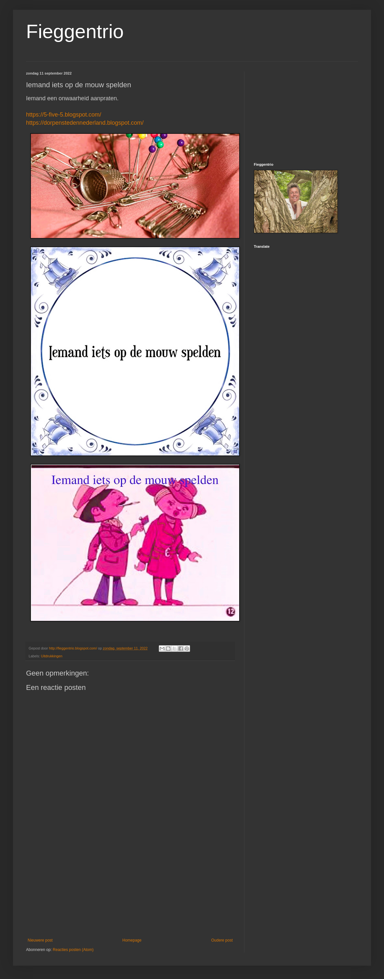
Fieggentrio (75, 31)
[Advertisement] (130, 884)
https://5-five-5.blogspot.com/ (63, 114)
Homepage (132, 940)
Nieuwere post (40, 940)
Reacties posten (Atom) (73, 949)
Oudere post (222, 940)
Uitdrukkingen (51, 656)
